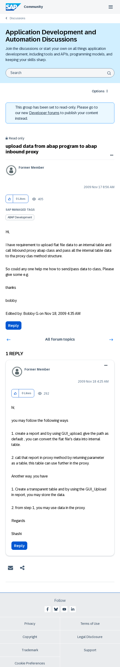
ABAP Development (20, 217)
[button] (9, 199)
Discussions (17, 18)
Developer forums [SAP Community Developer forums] (44, 113)
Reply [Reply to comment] (19, 546)
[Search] (60, 72)
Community (33, 7)
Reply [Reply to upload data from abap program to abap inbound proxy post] (13, 326)
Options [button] (98, 91)
